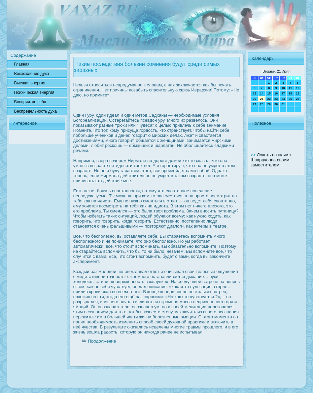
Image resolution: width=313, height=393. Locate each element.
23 (276, 99)
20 (254, 99)
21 (262, 99)
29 (269, 104)
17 (283, 93)
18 (290, 93)
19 (297, 93)
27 (254, 104)
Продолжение (102, 341)
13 (254, 93)
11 (290, 88)
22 (269, 99)
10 (283, 88)
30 (276, 104)
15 (269, 93)
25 (290, 99)
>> (253, 154)
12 (297, 88)
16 (276, 93)
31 (283, 104)
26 (297, 99)
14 (262, 93)
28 (262, 104)
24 (283, 99)
